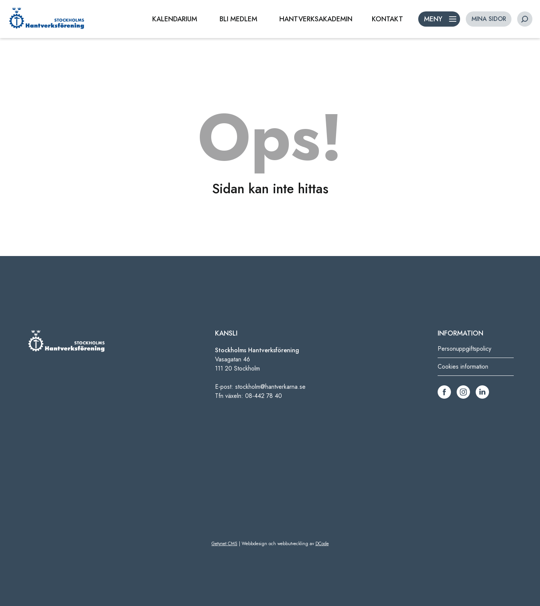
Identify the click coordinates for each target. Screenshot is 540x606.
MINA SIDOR (489, 18)
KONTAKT (387, 19)
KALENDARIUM (174, 19)
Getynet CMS (224, 543)
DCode (322, 543)
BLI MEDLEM (238, 19)
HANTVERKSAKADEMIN (315, 19)
